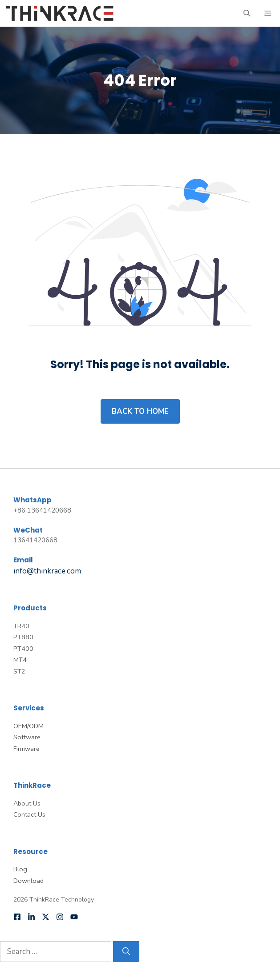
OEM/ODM (28, 726)
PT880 (23, 637)
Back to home (140, 411)
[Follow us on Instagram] (60, 917)
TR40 (21, 625)
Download (28, 880)
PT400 (23, 648)
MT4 (20, 659)
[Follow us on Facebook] (17, 917)
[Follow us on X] (45, 917)
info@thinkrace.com (47, 571)
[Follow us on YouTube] (74, 917)
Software (27, 737)
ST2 (19, 671)
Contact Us (29, 814)
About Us (27, 803)
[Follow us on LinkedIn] (31, 917)
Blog (20, 869)
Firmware (26, 748)
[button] (246, 13)
